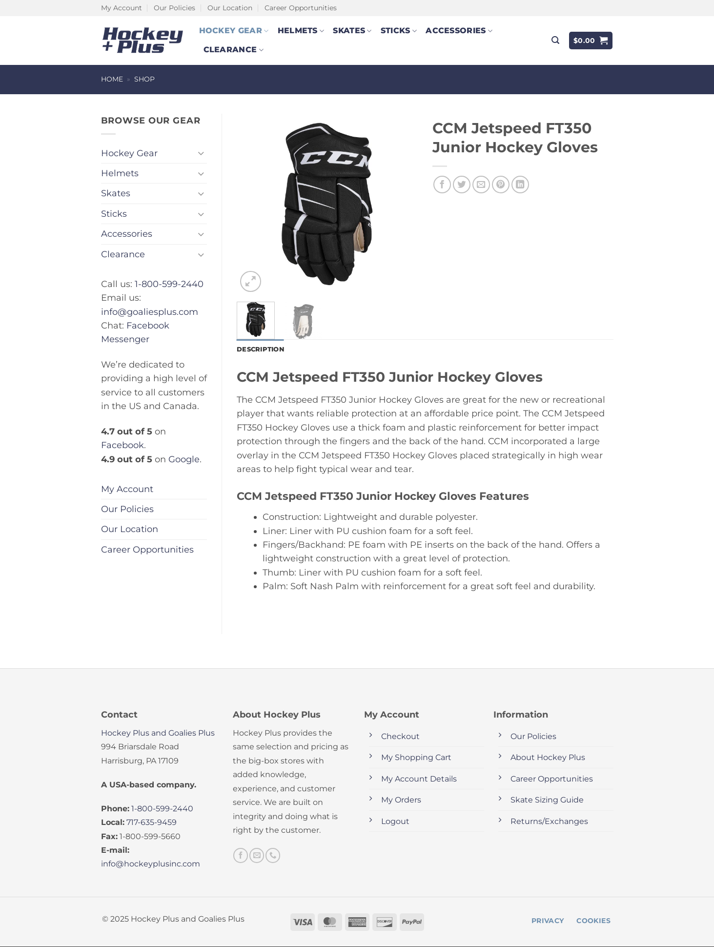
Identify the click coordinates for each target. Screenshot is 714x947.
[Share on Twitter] (462, 185)
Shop (144, 79)
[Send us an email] (256, 856)
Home (112, 79)
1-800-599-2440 (169, 284)
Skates (352, 31)
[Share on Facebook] (442, 185)
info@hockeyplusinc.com (150, 864)
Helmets (301, 31)
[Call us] (272, 856)
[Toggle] (201, 153)
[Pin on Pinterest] (501, 185)
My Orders (401, 800)
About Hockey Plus (547, 758)
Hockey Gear (234, 31)
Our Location (229, 7)
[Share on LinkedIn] (520, 185)
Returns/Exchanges (549, 821)
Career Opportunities (301, 7)
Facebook (122, 445)
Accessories (459, 31)
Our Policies (174, 7)
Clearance (234, 50)
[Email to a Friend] (481, 185)
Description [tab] (262, 349)
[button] (555, 40)
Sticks (399, 31)
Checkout (400, 736)
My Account (121, 7)
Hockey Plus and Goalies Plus (158, 733)
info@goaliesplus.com (149, 312)
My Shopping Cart (416, 758)
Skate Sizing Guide (547, 800)
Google (184, 459)
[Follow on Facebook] (240, 856)
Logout (395, 821)
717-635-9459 (151, 822)
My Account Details (419, 779)
